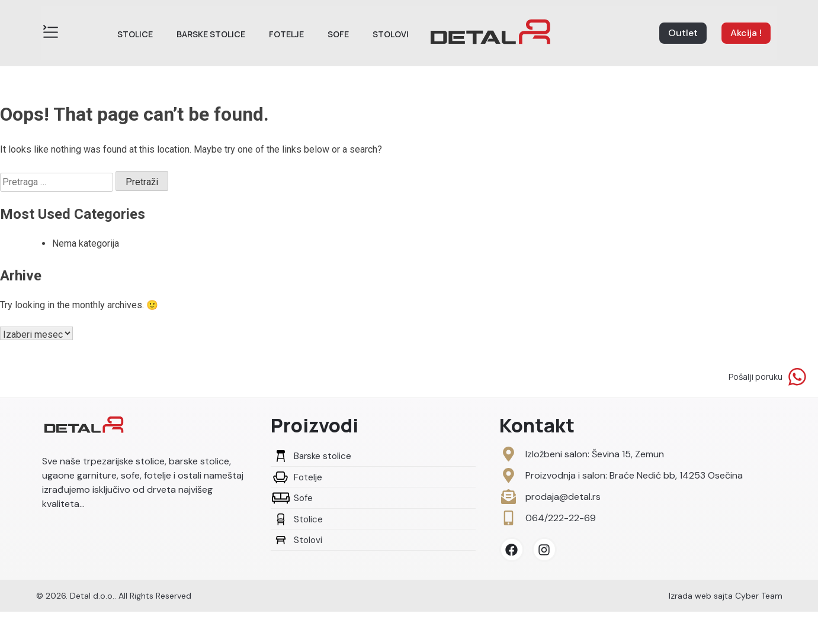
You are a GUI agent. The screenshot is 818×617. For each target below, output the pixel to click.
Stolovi (391, 34)
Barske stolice (211, 34)
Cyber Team (758, 601)
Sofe (338, 34)
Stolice (135, 34)
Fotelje (286, 34)
